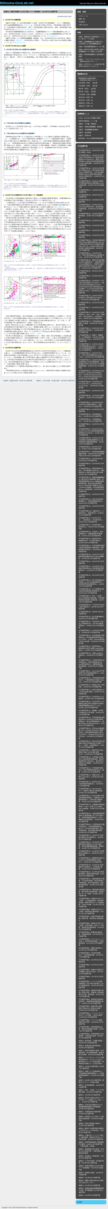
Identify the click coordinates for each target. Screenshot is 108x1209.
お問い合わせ (83, 25)
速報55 (18, 40)
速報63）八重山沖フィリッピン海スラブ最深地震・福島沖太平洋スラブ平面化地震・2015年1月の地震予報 (91, 1137)
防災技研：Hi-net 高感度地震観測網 (91, 138)
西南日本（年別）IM (86, 103)
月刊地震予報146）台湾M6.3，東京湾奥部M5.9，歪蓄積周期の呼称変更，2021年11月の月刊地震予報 (91, 534)
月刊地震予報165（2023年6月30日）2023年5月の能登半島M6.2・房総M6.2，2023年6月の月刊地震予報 (91, 404)
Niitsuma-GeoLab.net (17, 3)
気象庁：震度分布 (85, 135)
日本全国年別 (52, 36)
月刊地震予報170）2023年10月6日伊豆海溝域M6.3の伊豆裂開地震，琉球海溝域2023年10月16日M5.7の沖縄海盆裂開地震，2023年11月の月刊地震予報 (91, 364)
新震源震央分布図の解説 (87, 78)
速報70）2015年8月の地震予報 (89, 1095)
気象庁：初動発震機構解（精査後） (91, 127)
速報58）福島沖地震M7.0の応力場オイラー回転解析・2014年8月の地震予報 (30, 11)
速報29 (61, 207)
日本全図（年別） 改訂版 (88, 83)
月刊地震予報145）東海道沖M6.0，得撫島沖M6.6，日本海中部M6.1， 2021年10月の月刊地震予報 (91, 540)
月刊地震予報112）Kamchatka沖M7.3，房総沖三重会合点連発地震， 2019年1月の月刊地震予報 (91, 791)
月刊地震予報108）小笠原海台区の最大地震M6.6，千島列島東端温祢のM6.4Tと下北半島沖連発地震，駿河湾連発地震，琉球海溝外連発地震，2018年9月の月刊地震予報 (92, 828)
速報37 (39, 213)
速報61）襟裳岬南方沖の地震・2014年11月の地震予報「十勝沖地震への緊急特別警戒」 (91, 1151)
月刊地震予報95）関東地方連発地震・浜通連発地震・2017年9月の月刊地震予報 (91, 934)
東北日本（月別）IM (86, 100)
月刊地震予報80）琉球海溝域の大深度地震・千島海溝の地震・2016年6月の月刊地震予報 (91, 1036)
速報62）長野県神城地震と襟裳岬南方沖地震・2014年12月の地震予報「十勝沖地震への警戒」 (91, 1144)
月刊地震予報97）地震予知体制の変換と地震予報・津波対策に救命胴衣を (91, 918)
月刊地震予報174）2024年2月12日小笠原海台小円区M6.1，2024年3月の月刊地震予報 (91, 330)
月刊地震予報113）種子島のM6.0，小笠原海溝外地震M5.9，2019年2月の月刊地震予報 (91, 784)
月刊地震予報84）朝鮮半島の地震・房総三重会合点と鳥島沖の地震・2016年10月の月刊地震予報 (91, 1008)
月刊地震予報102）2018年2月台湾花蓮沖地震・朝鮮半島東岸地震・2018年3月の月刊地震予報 (91, 874)
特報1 (39, 333)
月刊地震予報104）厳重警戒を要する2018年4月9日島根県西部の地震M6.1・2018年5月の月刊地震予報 (92, 860)
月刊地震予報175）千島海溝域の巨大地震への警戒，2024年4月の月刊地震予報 (92, 323)
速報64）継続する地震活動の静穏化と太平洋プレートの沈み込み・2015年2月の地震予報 (91, 1130)
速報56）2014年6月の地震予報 (89, 1177)
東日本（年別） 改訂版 (87, 88)
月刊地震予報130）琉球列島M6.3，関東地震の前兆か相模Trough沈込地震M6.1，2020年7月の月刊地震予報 (91, 648)
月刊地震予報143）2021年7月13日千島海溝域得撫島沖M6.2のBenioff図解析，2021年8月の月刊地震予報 (91, 556)
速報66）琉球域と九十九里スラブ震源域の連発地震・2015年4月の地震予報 (91, 1118)
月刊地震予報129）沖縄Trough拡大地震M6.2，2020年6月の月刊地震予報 (91, 655)
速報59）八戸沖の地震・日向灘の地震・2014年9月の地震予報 (55, 380)
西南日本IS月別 (18, 42)
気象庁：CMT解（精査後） (88, 124)
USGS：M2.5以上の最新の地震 (89, 118)
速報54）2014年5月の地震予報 (89, 1185)
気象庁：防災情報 (85, 132)
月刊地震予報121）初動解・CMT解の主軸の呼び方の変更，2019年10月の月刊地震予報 (91, 712)
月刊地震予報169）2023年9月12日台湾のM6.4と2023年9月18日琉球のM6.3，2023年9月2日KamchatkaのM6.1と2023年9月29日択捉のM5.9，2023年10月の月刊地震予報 (91, 375)
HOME (79, 1202)
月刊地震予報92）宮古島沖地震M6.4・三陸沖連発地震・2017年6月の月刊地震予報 (91, 955)
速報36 (26, 25)
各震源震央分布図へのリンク (88, 80)
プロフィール (83, 16)
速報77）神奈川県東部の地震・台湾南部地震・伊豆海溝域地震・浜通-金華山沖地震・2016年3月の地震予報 (91, 1052)
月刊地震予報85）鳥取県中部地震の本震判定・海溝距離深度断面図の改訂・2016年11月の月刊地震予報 (91, 1001)
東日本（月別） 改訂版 (87, 91)
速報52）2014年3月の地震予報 (89, 1195)
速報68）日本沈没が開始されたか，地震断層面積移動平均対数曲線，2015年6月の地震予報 (91, 1107)
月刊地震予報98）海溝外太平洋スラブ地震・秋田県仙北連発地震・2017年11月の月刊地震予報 (91, 911)
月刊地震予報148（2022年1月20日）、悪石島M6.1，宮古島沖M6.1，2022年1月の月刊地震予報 (91, 520)
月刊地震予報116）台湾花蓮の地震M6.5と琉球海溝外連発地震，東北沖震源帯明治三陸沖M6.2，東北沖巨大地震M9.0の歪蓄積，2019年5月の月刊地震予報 (91, 761)
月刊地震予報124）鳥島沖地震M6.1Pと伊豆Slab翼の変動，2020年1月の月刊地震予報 (92, 692)
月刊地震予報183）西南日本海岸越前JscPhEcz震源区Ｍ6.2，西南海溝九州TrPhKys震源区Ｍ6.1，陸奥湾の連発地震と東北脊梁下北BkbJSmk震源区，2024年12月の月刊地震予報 (92, 264)
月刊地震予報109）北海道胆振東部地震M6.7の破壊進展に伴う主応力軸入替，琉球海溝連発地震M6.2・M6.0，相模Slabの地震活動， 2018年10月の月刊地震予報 (92, 817)
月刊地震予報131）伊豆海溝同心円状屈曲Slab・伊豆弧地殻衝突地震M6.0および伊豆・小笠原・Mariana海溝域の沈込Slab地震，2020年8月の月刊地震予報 (92, 639)
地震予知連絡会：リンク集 (88, 121)
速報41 (47, 139)
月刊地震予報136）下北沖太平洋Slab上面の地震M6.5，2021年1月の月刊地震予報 (91, 607)
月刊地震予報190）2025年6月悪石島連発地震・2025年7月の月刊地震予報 (91, 216)
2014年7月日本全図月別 (27, 29)
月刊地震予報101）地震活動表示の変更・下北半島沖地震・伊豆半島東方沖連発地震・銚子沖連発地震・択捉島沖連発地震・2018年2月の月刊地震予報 (92, 883)
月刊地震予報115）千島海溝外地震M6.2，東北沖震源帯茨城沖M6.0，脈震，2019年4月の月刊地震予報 (91, 770)
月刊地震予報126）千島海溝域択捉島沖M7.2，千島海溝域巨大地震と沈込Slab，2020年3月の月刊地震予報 (92, 680)
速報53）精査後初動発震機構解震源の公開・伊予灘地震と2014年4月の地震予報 (91, 1190)
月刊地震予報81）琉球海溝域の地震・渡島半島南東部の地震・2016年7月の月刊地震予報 (91, 1029)
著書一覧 (82, 19)
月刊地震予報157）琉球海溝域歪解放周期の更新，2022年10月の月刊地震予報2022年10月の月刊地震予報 (92, 454)
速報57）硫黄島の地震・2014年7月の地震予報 (18, 380)
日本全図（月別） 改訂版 (88, 86)
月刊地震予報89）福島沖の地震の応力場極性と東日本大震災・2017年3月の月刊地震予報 (91, 972)
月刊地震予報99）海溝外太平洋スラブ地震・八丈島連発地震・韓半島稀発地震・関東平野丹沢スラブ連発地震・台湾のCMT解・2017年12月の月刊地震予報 (91, 902)
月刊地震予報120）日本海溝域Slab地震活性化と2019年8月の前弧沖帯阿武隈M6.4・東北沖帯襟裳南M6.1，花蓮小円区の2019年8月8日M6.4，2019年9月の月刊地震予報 (91, 721)
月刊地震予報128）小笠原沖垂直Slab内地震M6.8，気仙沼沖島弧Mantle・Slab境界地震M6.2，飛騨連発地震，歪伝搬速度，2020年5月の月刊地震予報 (91, 664)
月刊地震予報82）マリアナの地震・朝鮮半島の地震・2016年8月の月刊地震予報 (91, 1022)
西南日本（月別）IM (86, 106)
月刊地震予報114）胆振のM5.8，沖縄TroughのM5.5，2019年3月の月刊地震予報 (91, 777)
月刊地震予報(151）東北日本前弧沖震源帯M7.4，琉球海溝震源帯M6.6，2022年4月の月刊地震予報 (91, 501)
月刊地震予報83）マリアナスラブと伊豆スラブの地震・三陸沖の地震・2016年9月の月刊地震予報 (91, 1015)
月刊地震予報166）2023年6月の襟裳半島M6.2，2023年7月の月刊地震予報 (91, 397)
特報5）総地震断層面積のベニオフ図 (91, 46)
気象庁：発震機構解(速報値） (89, 129)
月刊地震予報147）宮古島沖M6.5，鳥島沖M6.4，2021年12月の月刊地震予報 (91, 527)
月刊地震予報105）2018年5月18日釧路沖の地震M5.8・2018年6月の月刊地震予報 (91, 853)
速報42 (33, 333)
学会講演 (82, 22)
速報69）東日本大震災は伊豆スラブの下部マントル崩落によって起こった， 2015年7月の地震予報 (91, 1100)
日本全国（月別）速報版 (87, 94)
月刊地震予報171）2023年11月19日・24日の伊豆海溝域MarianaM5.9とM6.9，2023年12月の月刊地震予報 (91, 355)
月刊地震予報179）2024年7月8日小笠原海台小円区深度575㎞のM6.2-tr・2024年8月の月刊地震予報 (91, 298)
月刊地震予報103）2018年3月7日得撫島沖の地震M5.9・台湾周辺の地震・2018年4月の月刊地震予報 (91, 867)
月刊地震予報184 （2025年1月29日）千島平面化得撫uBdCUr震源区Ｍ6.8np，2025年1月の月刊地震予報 (91, 255)
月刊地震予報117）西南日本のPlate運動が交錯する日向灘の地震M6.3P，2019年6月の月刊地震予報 (91, 752)
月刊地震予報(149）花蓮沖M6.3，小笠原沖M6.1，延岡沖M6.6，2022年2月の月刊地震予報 (91, 513)
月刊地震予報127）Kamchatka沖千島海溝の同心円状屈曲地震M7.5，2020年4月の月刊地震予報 (91, 673)
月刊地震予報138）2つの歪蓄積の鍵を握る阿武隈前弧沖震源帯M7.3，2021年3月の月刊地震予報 (91, 591)
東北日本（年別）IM (86, 97)
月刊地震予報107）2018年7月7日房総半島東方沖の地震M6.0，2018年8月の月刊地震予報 (91, 837)
